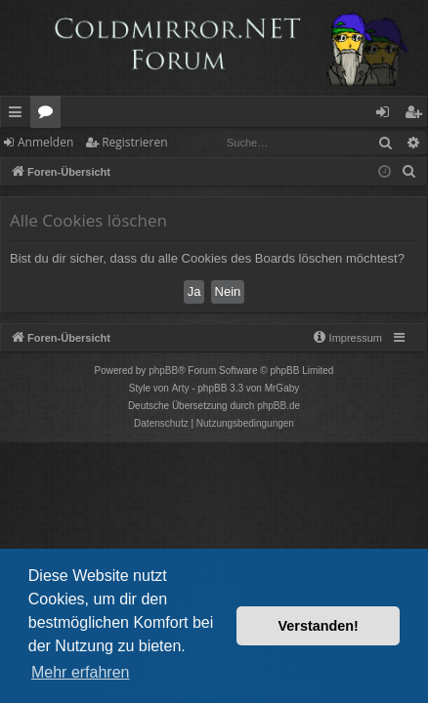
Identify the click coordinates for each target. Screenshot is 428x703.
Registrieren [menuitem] (417, 115)
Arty (181, 388)
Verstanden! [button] (318, 626)
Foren (49, 115)
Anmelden (45, 142)
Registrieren (134, 142)
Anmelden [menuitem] (388, 115)
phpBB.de (278, 405)
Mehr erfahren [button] (80, 672)
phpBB (163, 370)
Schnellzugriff (19, 115)
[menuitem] (409, 172)
